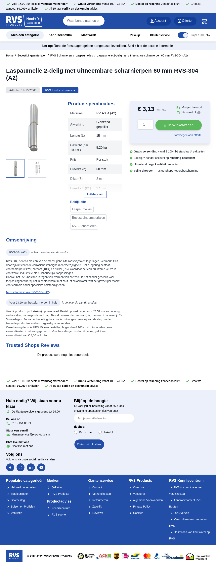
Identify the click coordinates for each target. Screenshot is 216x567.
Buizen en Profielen (20, 506)
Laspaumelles (84, 55)
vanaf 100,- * (101, 3)
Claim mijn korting (89, 444)
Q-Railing (55, 487)
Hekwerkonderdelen (21, 487)
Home (10, 55)
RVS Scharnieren (61, 55)
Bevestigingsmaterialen (32, 55)
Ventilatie (14, 513)
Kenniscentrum (60, 35)
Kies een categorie (25, 35)
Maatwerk (88, 35)
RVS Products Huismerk (60, 90)
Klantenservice (160, 35)
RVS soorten (57, 514)
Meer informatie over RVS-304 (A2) (28, 292)
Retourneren (98, 500)
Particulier (86, 432)
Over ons (136, 487)
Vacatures (137, 493)
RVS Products (58, 493)
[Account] (159, 21)
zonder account (157, 3)
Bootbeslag (15, 500)
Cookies (135, 513)
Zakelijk (135, 35)
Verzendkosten (99, 493)
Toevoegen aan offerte (187, 135)
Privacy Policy (139, 506)
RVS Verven (179, 513)
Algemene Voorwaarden (145, 500)
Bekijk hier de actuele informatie (150, 45)
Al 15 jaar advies (74, 8)
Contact (95, 487)
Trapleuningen (17, 493)
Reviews (95, 513)
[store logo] (24, 21)
